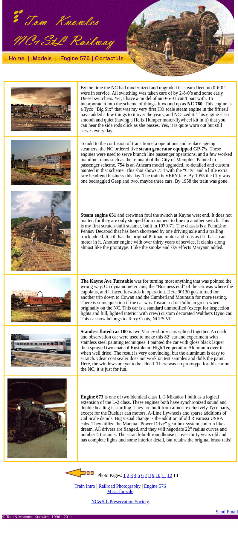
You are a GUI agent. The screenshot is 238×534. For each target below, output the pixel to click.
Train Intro (84, 486)
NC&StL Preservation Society (120, 501)
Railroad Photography (119, 486)
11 (163, 475)
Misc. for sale (120, 491)
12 (169, 475)
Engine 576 (155, 486)
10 (157, 475)
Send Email (227, 511)
